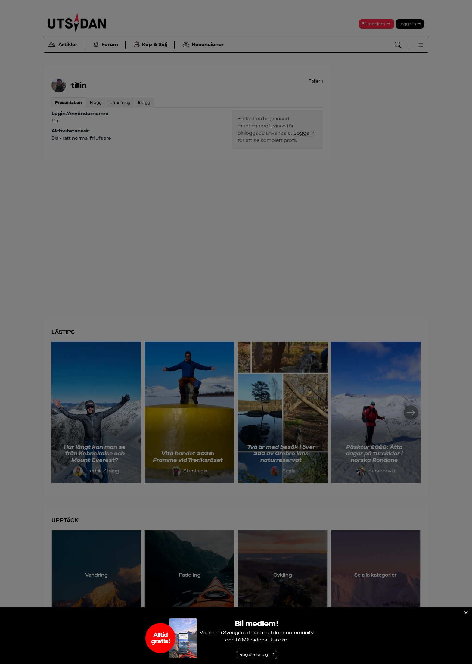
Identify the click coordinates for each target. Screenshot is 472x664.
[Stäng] (466, 612)
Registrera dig (253, 654)
